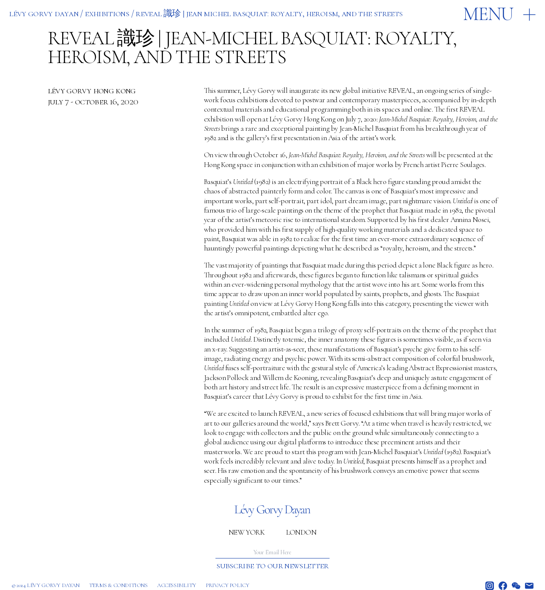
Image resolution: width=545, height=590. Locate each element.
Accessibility (176, 585)
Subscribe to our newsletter (272, 565)
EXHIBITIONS (107, 13)
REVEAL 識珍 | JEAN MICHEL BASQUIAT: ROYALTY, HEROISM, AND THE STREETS (268, 13)
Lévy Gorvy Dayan (43, 13)
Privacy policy (227, 585)
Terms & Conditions (118, 585)
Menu (488, 14)
